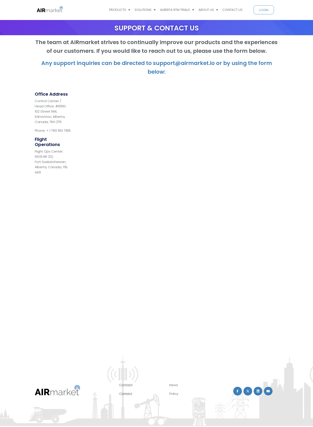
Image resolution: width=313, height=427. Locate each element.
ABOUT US (208, 10)
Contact (126, 385)
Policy (173, 393)
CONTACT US (232, 9)
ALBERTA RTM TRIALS (177, 10)
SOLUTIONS (145, 10)
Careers (125, 393)
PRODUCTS (119, 10)
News (173, 385)
